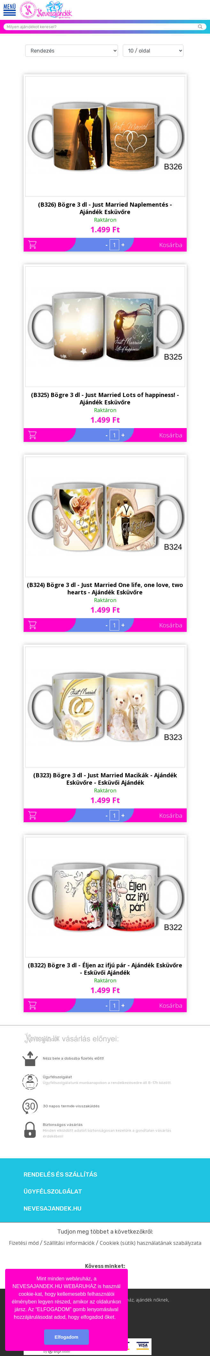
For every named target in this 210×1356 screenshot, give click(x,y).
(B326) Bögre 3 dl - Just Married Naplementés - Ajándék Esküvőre (105, 208)
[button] (118, 1318)
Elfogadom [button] (66, 1337)
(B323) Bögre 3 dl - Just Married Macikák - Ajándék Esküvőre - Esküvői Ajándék (105, 778)
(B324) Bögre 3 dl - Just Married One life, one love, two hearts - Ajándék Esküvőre (105, 588)
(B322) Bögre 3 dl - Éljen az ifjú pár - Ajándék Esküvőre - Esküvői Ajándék (105, 968)
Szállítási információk (69, 1242)
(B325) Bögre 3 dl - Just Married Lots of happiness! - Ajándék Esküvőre (105, 398)
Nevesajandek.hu (53, 1208)
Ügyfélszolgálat (53, 1191)
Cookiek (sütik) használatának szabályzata (150, 1242)
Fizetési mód (24, 1242)
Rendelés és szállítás (60, 1174)
